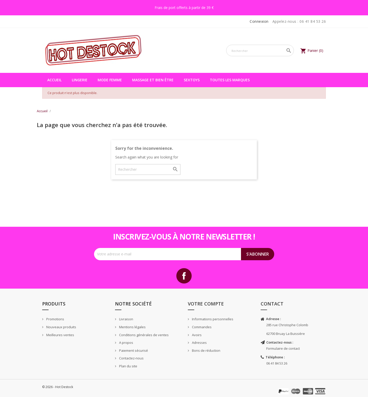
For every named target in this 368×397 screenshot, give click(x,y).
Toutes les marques (230, 79)
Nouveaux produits (60, 327)
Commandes (201, 327)
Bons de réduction (205, 350)
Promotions (54, 319)
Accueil (54, 79)
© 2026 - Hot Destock (57, 387)
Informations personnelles (212, 319)
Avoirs (196, 335)
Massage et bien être (153, 79)
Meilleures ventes (59, 335)
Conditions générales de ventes (143, 335)
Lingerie (79, 79)
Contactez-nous (131, 358)
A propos (125, 342)
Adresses (199, 342)
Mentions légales (132, 327)
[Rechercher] (260, 50)
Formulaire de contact (283, 348)
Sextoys (192, 79)
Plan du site (127, 366)
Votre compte (206, 304)
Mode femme (110, 79)
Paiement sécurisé (133, 350)
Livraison (125, 319)
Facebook (184, 275)
